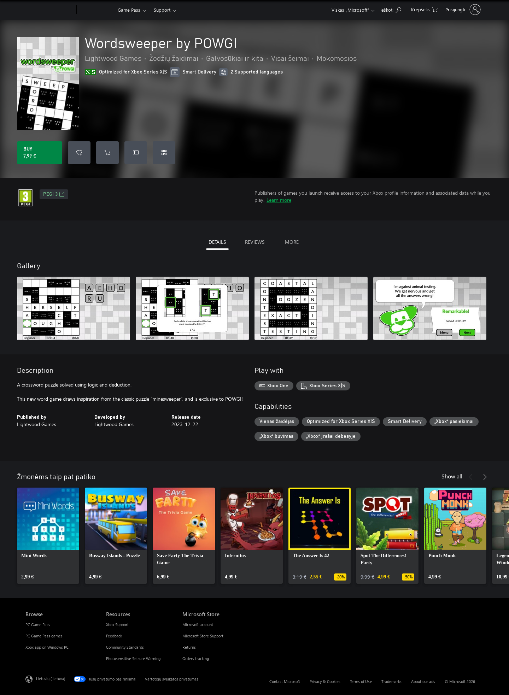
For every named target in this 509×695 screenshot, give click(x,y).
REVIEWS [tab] (254, 241)
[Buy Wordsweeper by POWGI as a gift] (135, 152)
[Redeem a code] (164, 152)
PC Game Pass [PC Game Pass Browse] (37, 624)
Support (162, 10)
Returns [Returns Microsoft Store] (189, 647)
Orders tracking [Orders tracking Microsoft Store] (195, 658)
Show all (451, 476)
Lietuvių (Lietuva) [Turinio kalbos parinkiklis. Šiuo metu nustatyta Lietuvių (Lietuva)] (50, 678)
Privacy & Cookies (325, 681)
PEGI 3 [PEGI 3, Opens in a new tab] (54, 194)
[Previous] (471, 477)
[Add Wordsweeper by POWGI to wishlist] (79, 152)
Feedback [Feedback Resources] (114, 636)
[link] (48, 536)
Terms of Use (361, 681)
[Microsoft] (49, 9)
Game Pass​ (129, 10)
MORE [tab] (292, 241)
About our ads (423, 681)
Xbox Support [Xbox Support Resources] (117, 624)
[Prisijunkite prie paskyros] (462, 9)
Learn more (279, 199)
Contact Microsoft (284, 681)
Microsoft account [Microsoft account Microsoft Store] (197, 624)
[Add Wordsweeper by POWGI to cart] (107, 152)
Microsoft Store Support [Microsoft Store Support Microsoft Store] (202, 636)
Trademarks (391, 681)
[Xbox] (96, 9)
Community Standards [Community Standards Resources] (125, 647)
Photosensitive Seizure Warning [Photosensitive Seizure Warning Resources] (133, 658)
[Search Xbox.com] (390, 9)
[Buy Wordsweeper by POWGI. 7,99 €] (39, 152)
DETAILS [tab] (217, 241)
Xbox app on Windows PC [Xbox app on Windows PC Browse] (47, 647)
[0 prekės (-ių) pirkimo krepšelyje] (424, 9)
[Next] (485, 477)
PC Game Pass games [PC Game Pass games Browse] (44, 636)
